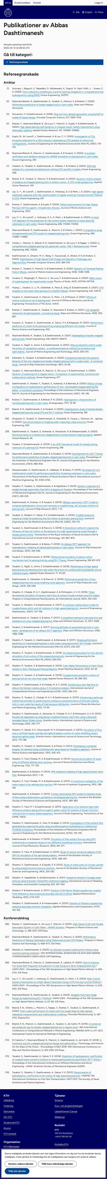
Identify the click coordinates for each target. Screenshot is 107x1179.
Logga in (98, 2)
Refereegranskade (18, 62)
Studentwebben (22, 2)
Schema (59, 1100)
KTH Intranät (10, 1133)
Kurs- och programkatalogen (69, 1106)
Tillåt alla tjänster (17, 1171)
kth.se (8, 2)
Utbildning (9, 1100)
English (88, 12)
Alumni (7, 1128)
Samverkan (9, 1111)
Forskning (8, 1106)
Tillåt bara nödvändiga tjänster (57, 1164)
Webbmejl (60, 1117)
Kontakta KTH (61, 1144)
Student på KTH (12, 1122)
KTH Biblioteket (11, 1146)
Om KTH (8, 1117)
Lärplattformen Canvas (66, 1111)
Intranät (37, 2)
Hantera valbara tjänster (20, 1164)
